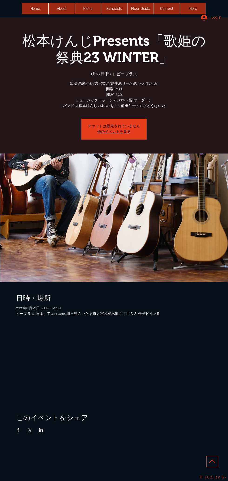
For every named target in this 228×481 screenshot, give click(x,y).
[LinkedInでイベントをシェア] (41, 430)
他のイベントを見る (114, 132)
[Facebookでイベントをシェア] (18, 430)
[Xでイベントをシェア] (29, 430)
